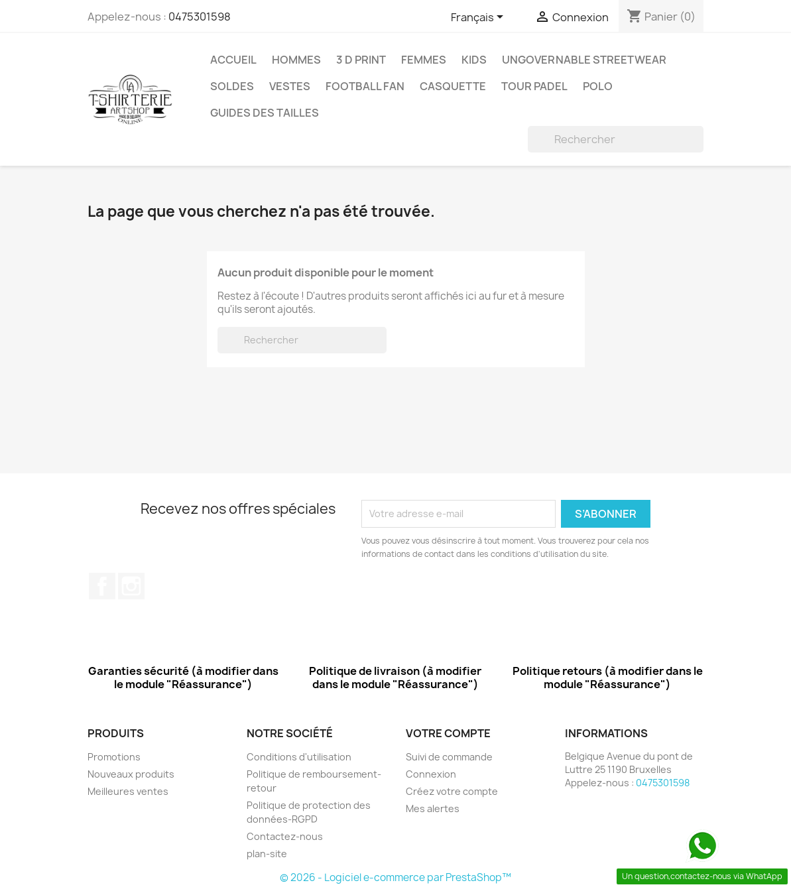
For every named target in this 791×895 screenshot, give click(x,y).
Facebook (102, 586)
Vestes (289, 86)
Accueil (233, 59)
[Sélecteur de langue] (479, 18)
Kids (474, 59)
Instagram (131, 586)
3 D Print (361, 59)
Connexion (431, 774)
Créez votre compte (452, 791)
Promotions (114, 756)
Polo (598, 86)
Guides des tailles (264, 112)
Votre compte (448, 733)
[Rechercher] (615, 139)
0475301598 (199, 16)
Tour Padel (534, 86)
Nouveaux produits (131, 774)
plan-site (267, 853)
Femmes (423, 59)
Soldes (232, 86)
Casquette (453, 86)
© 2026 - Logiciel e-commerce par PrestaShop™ (395, 877)
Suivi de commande (449, 756)
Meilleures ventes (128, 791)
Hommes (296, 59)
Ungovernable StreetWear (584, 59)
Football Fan (365, 86)
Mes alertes (432, 808)
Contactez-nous (285, 836)
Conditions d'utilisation (299, 756)
